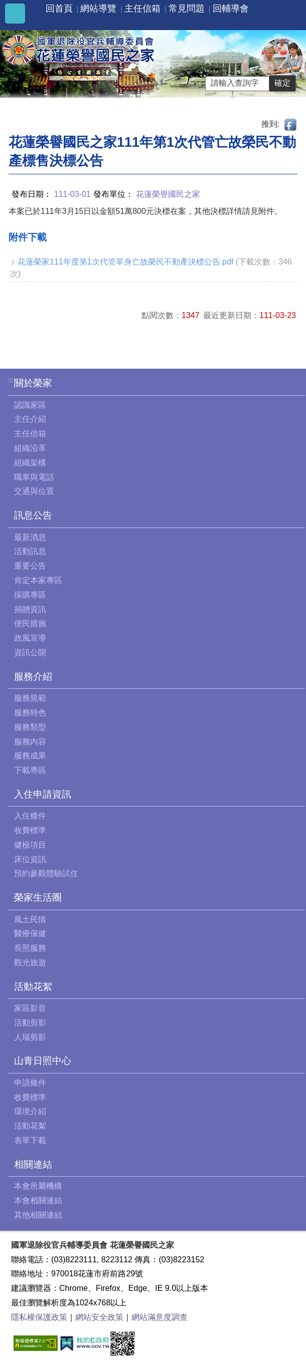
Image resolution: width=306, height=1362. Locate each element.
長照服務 (30, 948)
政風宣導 (30, 638)
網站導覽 (98, 9)
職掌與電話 (34, 477)
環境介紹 (30, 1111)
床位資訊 (30, 859)
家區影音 (30, 1008)
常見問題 (187, 9)
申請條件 (30, 1082)
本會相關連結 (38, 1200)
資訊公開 (30, 652)
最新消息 (30, 537)
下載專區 (30, 770)
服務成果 (30, 755)
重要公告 (30, 566)
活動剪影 (30, 1022)
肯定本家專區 (38, 580)
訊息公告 (33, 515)
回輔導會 (231, 9)
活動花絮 (33, 986)
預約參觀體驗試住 (46, 873)
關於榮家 (33, 383)
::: (11, 380)
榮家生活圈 (38, 897)
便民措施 (30, 623)
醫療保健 (30, 933)
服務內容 (30, 741)
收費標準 (30, 830)
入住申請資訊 (42, 794)
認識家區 (30, 405)
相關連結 (33, 1164)
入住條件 (30, 815)
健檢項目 (30, 845)
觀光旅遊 (30, 962)
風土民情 (30, 919)
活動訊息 (30, 551)
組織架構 (30, 462)
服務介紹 (33, 676)
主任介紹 (30, 419)
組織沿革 (30, 448)
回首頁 (59, 9)
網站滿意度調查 (159, 1317)
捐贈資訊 (30, 609)
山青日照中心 (42, 1060)
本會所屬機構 (38, 1186)
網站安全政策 (99, 1317)
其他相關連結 (38, 1215)
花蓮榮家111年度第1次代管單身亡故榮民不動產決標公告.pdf (125, 261)
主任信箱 (142, 9)
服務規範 (30, 698)
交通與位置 (34, 491)
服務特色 (30, 712)
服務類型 (30, 727)
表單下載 (30, 1140)
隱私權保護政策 (39, 1317)
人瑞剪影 (30, 1037)
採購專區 (30, 595)
